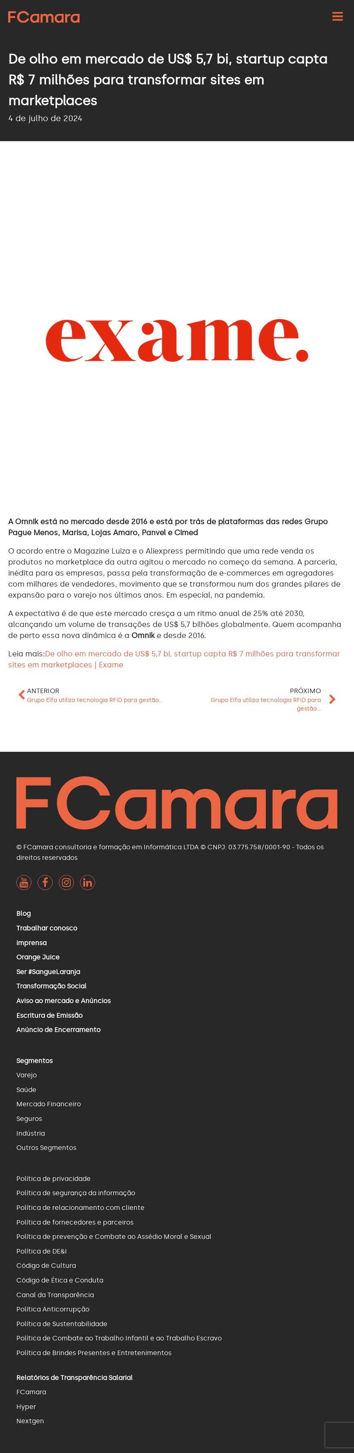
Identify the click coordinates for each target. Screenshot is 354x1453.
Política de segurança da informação (75, 1193)
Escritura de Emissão (49, 1015)
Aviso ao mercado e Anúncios (63, 1001)
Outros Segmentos (46, 1148)
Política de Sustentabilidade (61, 1324)
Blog (23, 913)
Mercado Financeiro (48, 1104)
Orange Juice (38, 957)
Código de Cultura (46, 1265)
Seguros (29, 1119)
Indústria (30, 1133)
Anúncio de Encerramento (58, 1030)
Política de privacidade (53, 1179)
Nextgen (30, 1421)
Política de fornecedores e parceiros (75, 1222)
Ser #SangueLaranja (48, 972)
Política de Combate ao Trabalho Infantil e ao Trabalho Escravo (119, 1338)
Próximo (305, 691)
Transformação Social (51, 986)
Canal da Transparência (55, 1295)
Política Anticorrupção (52, 1309)
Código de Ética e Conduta (59, 1280)
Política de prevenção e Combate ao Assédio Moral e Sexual (114, 1236)
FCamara (31, 1392)
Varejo (26, 1075)
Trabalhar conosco (46, 928)
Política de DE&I (41, 1251)
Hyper (26, 1407)
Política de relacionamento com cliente (80, 1208)
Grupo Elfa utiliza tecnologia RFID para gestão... (95, 700)
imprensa (31, 943)
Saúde (26, 1090)
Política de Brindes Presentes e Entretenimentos (93, 1353)
